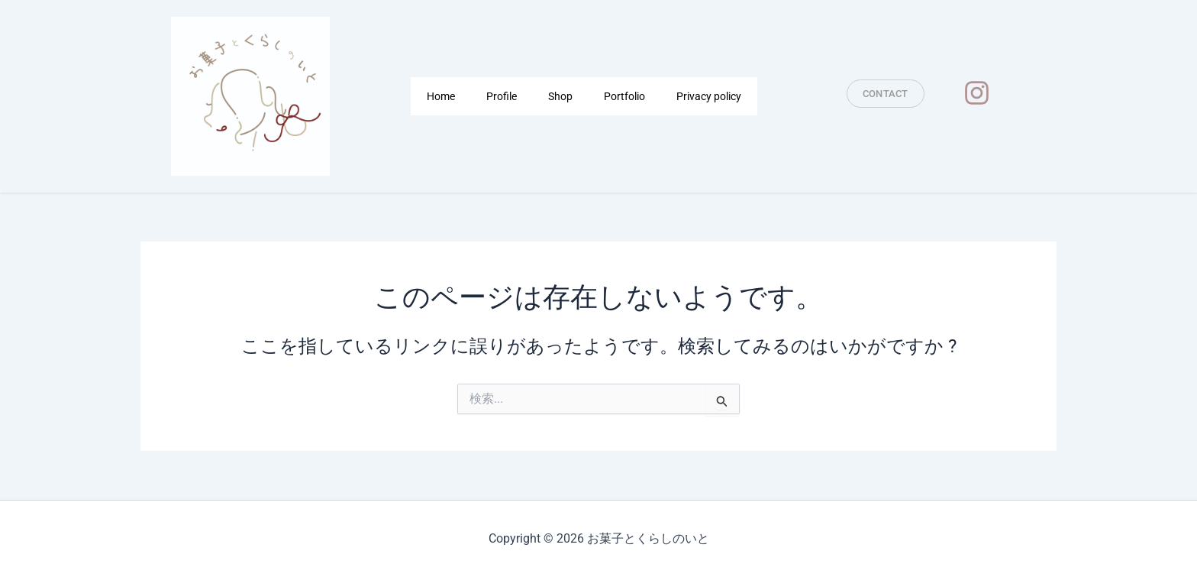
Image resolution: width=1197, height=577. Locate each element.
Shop (560, 96)
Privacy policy (708, 96)
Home (441, 96)
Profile (501, 96)
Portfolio (624, 96)
